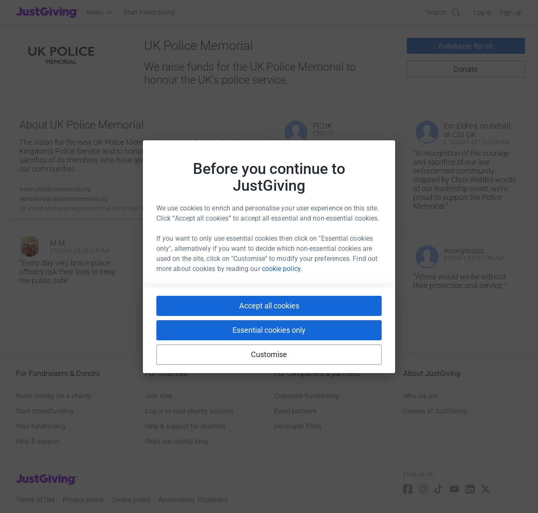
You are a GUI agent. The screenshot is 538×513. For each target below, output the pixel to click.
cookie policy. (282, 269)
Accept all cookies (269, 305)
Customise (269, 354)
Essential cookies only (269, 330)
